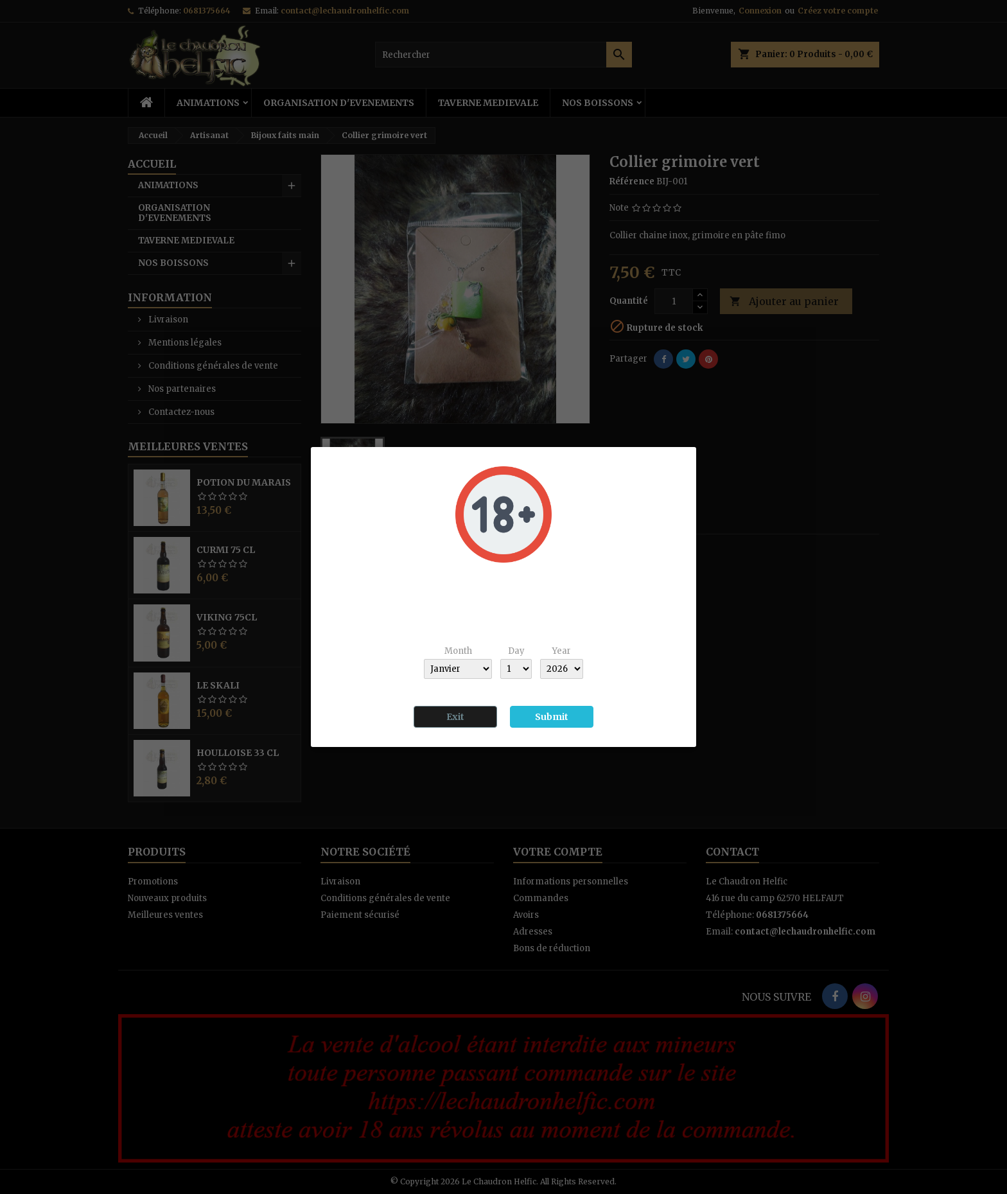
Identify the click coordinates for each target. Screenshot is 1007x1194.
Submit (551, 717)
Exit (455, 717)
